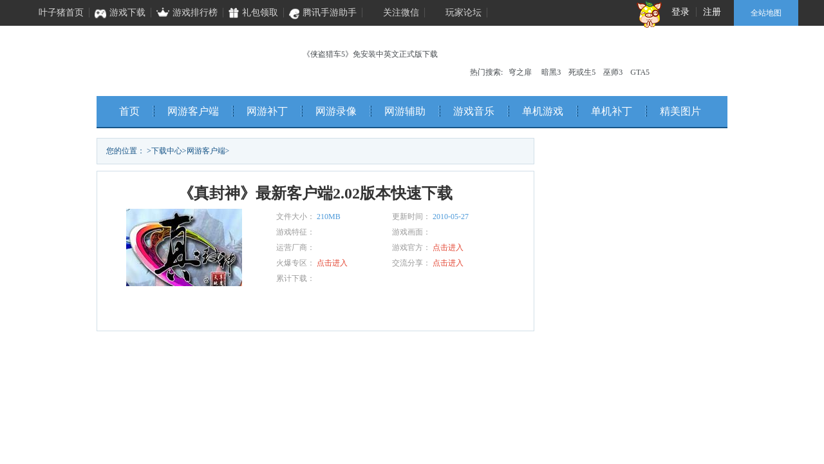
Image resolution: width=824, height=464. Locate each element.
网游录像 (336, 111)
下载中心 (166, 150)
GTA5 (640, 72)
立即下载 (199, 308)
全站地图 (766, 12)
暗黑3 (551, 72)
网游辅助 (405, 111)
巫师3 (613, 72)
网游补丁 (267, 111)
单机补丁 (611, 111)
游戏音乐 (473, 111)
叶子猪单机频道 (181, 57)
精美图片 (680, 111)
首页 (129, 111)
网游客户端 (193, 111)
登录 (680, 12)
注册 (712, 12)
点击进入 (448, 247)
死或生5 (581, 72)
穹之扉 (520, 72)
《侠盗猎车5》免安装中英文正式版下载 (370, 54)
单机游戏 (542, 111)
